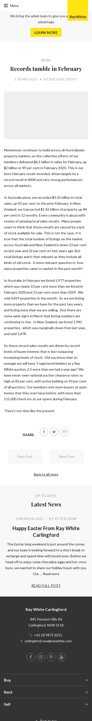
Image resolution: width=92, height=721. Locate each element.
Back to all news (46, 474)
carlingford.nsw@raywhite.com (48, 641)
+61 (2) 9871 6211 (48, 635)
